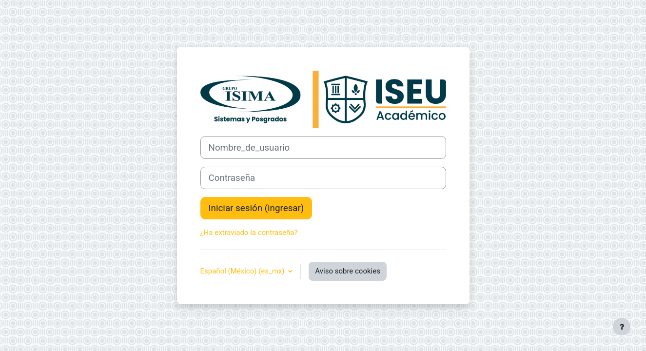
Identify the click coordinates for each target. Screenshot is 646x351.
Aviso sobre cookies (347, 271)
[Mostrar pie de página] (621, 326)
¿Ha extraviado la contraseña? (249, 232)
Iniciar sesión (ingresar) (256, 208)
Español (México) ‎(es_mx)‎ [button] (243, 271)
